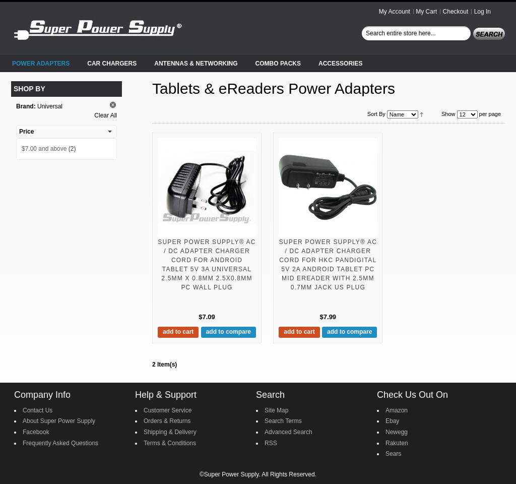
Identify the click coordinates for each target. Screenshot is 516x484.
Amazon (396, 410)
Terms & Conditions (170, 443)
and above (44, 148)
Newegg (396, 432)
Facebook (36, 432)
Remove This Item (113, 105)
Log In (482, 11)
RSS (271, 443)
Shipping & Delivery (170, 432)
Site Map (276, 410)
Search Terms (283, 421)
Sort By (376, 114)
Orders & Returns (167, 421)
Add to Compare (228, 331)
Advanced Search (288, 432)
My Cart (426, 11)
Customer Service (167, 410)
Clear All (105, 115)
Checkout (456, 11)
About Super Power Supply (59, 421)
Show (448, 114)
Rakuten (396, 443)
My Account (394, 11)
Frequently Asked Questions (60, 443)
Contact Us (37, 410)
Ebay (392, 421)
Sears (393, 453)
